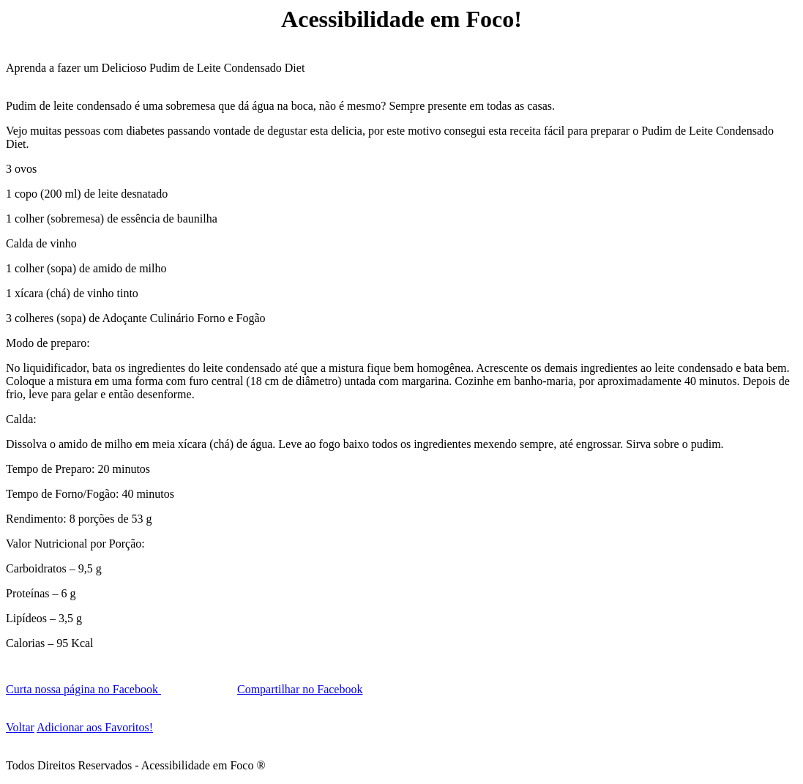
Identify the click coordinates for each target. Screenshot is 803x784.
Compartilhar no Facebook (300, 689)
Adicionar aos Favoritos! (95, 727)
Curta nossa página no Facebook (83, 689)
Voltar (20, 727)
